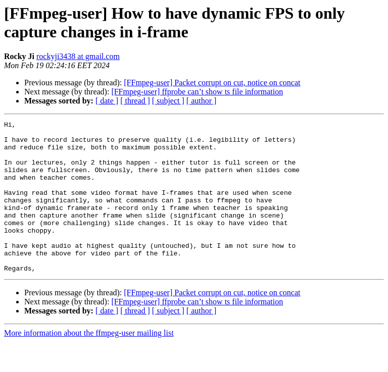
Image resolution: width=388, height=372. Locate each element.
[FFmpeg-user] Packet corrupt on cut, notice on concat (212, 82)
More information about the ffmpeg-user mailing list (89, 363)
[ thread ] (135, 100)
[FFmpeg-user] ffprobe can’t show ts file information (197, 91)
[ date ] (106, 100)
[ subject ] (168, 100)
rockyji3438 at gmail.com (78, 56)
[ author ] (201, 100)
